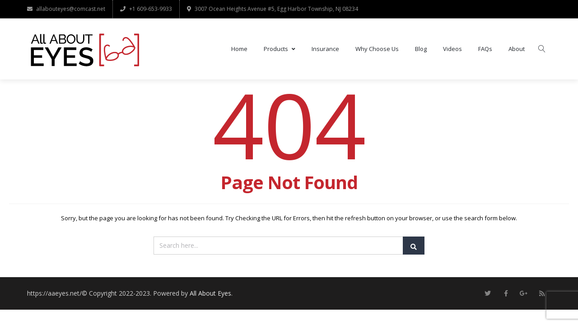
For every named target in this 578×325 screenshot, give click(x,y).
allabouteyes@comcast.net (66, 9)
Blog (421, 49)
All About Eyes (210, 293)
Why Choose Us (377, 49)
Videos (452, 49)
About (516, 49)
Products (279, 49)
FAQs (485, 49)
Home (239, 49)
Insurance (325, 49)
